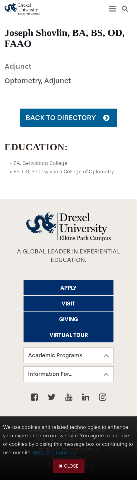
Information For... (50, 374)
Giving (68, 319)
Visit (68, 303)
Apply (68, 288)
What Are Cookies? (55, 453)
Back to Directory (61, 117)
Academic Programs (55, 355)
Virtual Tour (68, 335)
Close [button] (71, 466)
